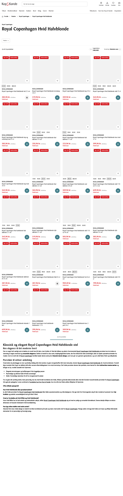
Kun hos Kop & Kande (106, 11)
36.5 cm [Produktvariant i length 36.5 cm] (14, 86)
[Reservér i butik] (27, 97)
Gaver (45, 11)
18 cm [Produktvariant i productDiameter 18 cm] (104, 86)
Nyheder (22, 11)
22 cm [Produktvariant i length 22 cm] (3, 86)
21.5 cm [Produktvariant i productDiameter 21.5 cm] (109, 86)
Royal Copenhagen (26, 356)
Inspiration (118, 11)
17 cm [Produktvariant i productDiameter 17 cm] (34, 132)
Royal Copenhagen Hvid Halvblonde (87, 351)
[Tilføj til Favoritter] (27, 81)
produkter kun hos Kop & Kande (40, 382)
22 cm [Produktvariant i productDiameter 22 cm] (43, 132)
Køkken (28, 11)
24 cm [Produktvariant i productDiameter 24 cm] (114, 86)
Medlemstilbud (12, 11)
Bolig (39, 11)
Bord (34, 11)
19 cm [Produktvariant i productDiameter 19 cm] (38, 132)
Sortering (106, 49)
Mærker (51, 11)
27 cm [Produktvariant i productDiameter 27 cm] (48, 132)
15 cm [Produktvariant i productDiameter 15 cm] (94, 86)
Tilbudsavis (93, 11)
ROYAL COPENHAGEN (7, 89)
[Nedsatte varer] (115, 49)
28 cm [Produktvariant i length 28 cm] (8, 86)
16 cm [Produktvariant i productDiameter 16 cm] (99, 86)
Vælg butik (96, 50)
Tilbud (4, 11)
